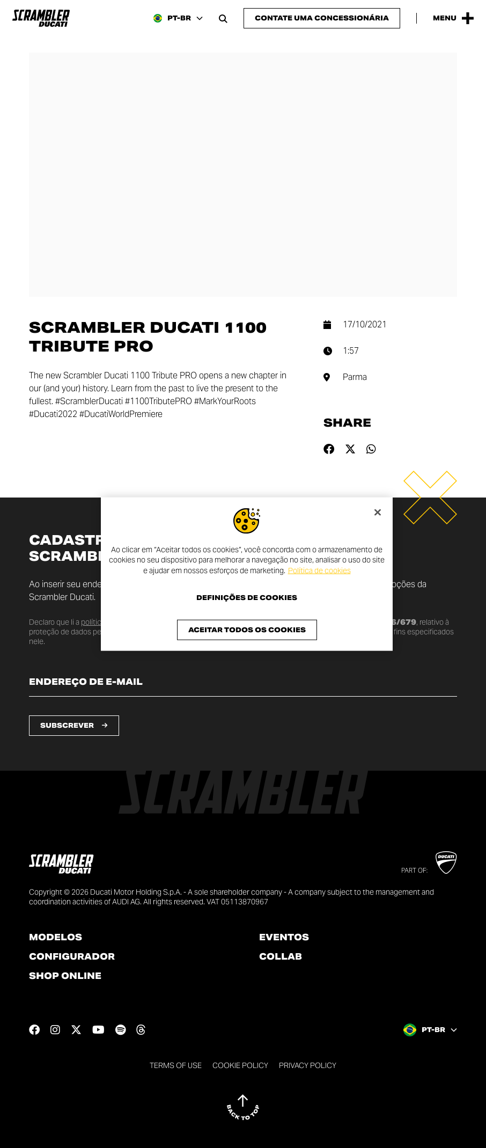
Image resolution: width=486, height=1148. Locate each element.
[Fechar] (377, 512)
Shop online (65, 976)
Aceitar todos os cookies (247, 630)
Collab (280, 957)
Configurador (72, 957)
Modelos (55, 937)
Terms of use (176, 1065)
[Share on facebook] (328, 449)
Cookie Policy (240, 1065)
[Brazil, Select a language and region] (178, 18)
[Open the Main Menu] (453, 18)
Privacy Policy (307, 1065)
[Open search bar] (223, 18)
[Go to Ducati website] (446, 862)
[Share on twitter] (350, 449)
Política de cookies (319, 570)
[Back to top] (243, 1107)
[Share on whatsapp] (371, 449)
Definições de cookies (246, 598)
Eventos (284, 937)
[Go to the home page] (41, 18)
